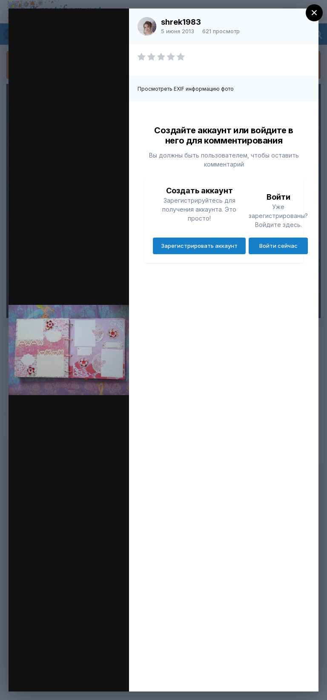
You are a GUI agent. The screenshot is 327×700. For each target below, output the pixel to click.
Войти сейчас (278, 245)
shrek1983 (181, 21)
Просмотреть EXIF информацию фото (186, 89)
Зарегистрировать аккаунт (199, 245)
